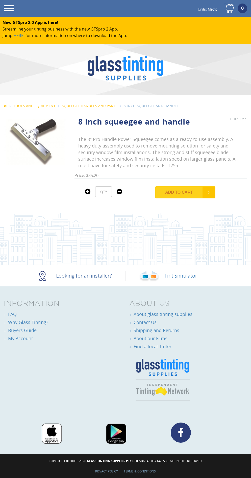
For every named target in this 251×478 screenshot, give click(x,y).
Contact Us (145, 322)
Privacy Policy (106, 471)
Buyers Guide (22, 330)
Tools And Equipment (34, 106)
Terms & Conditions (140, 471)
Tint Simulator (168, 275)
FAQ (12, 314)
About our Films (150, 338)
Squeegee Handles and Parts (89, 106)
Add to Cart (179, 192)
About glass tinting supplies (163, 314)
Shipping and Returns (156, 330)
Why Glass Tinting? (28, 322)
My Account (20, 338)
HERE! (18, 35)
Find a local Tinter (152, 346)
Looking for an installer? (75, 275)
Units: (207, 9)
